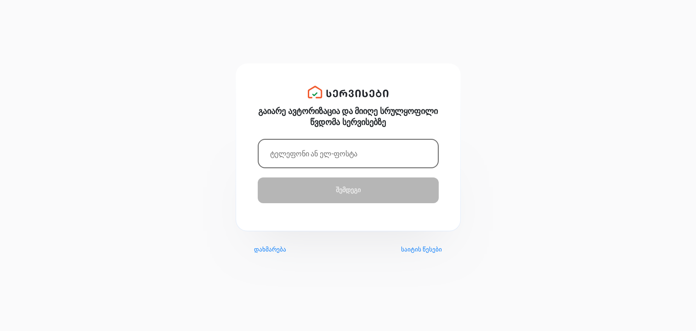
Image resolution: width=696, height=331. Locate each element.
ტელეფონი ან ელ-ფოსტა (313, 153)
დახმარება (270, 249)
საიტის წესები (421, 249)
